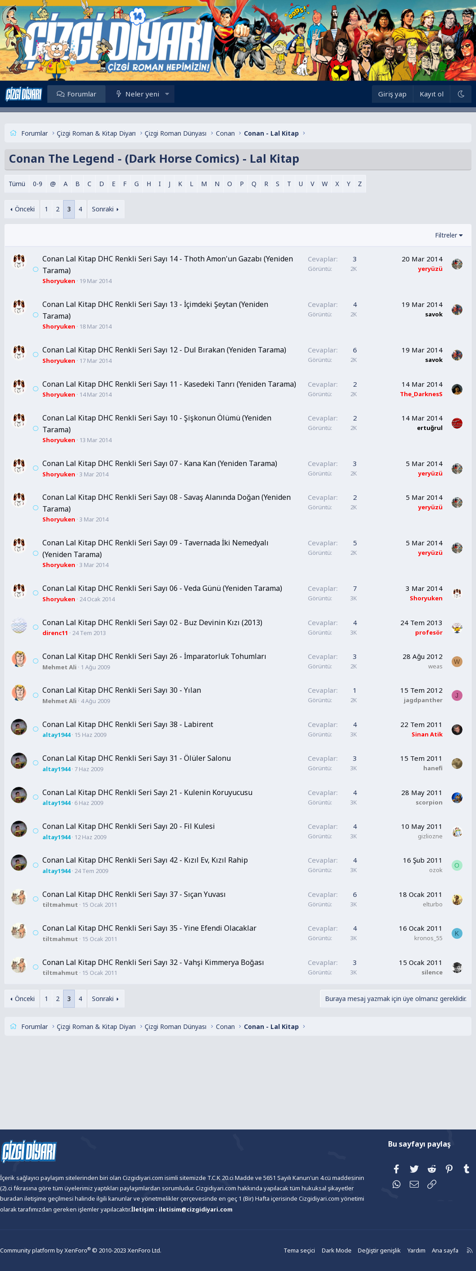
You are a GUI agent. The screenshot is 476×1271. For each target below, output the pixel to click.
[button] (184, 93)
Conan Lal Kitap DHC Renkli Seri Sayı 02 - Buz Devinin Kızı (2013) (169, 668)
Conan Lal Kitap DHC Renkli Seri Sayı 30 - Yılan (138, 748)
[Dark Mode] (444, 94)
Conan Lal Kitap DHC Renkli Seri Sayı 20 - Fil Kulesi (145, 884)
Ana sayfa (422, 1250)
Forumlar (98, 93)
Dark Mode (317, 1250)
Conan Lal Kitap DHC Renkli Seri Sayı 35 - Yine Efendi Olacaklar (166, 986)
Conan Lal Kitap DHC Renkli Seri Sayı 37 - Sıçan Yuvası (151, 952)
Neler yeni (159, 93)
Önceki (41, 209)
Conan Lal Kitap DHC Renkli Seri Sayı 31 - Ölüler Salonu (153, 816)
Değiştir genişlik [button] (359, 1250)
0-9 (54, 183)
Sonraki (119, 209)
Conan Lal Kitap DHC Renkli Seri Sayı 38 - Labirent (144, 782)
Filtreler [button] (429, 235)
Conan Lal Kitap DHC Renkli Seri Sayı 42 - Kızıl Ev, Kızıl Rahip (162, 918)
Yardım (394, 1250)
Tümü (33, 183)
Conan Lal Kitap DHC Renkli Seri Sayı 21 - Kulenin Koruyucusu (164, 850)
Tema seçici (282, 1250)
